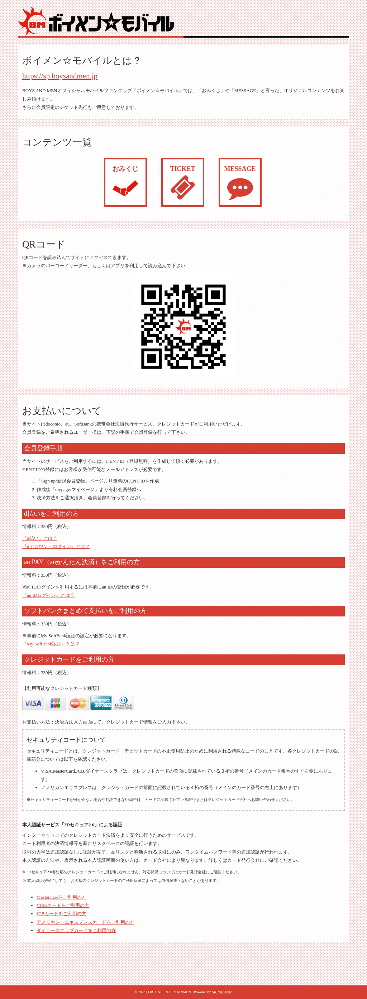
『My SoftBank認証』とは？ (51, 644)
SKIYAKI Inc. (222, 992)
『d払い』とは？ (39, 538)
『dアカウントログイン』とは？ (56, 546)
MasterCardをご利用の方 (61, 897)
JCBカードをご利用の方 (61, 913)
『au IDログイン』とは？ (48, 595)
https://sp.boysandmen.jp (59, 76)
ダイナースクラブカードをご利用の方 (76, 930)
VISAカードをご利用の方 (63, 905)
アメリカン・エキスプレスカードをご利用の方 (85, 922)
